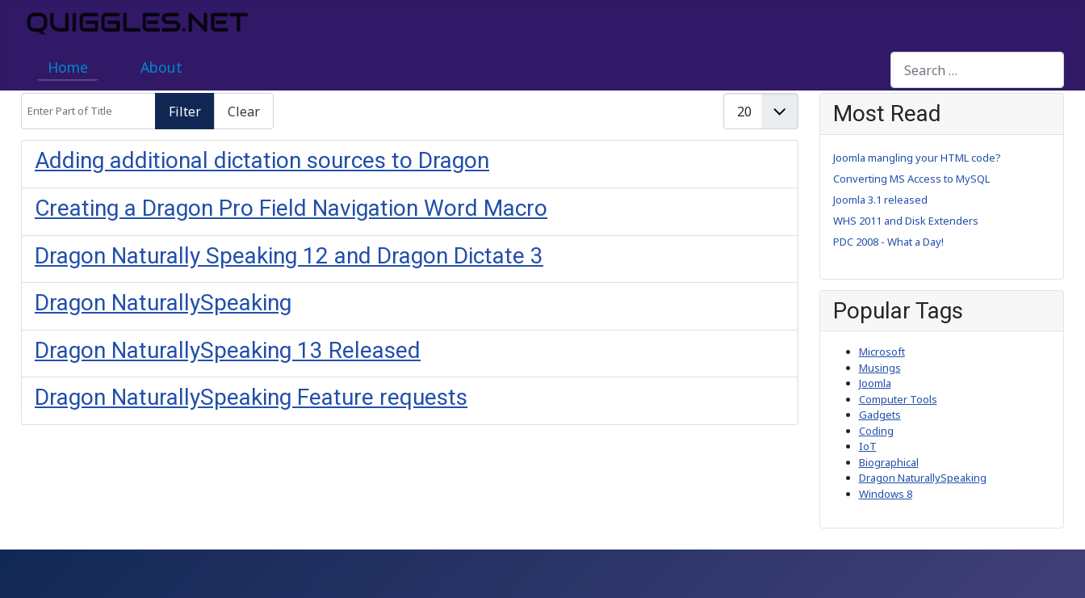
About (161, 67)
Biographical (889, 462)
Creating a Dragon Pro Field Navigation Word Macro (291, 208)
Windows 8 (885, 493)
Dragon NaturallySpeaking (163, 302)
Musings (880, 367)
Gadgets (880, 414)
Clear (244, 111)
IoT (868, 446)
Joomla (875, 383)
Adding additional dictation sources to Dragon (262, 160)
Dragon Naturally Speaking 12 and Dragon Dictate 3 (289, 255)
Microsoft (882, 351)
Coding (876, 430)
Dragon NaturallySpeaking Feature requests (251, 397)
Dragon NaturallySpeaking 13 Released (228, 350)
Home (68, 67)
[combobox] (977, 70)
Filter (185, 111)
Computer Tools (898, 399)
